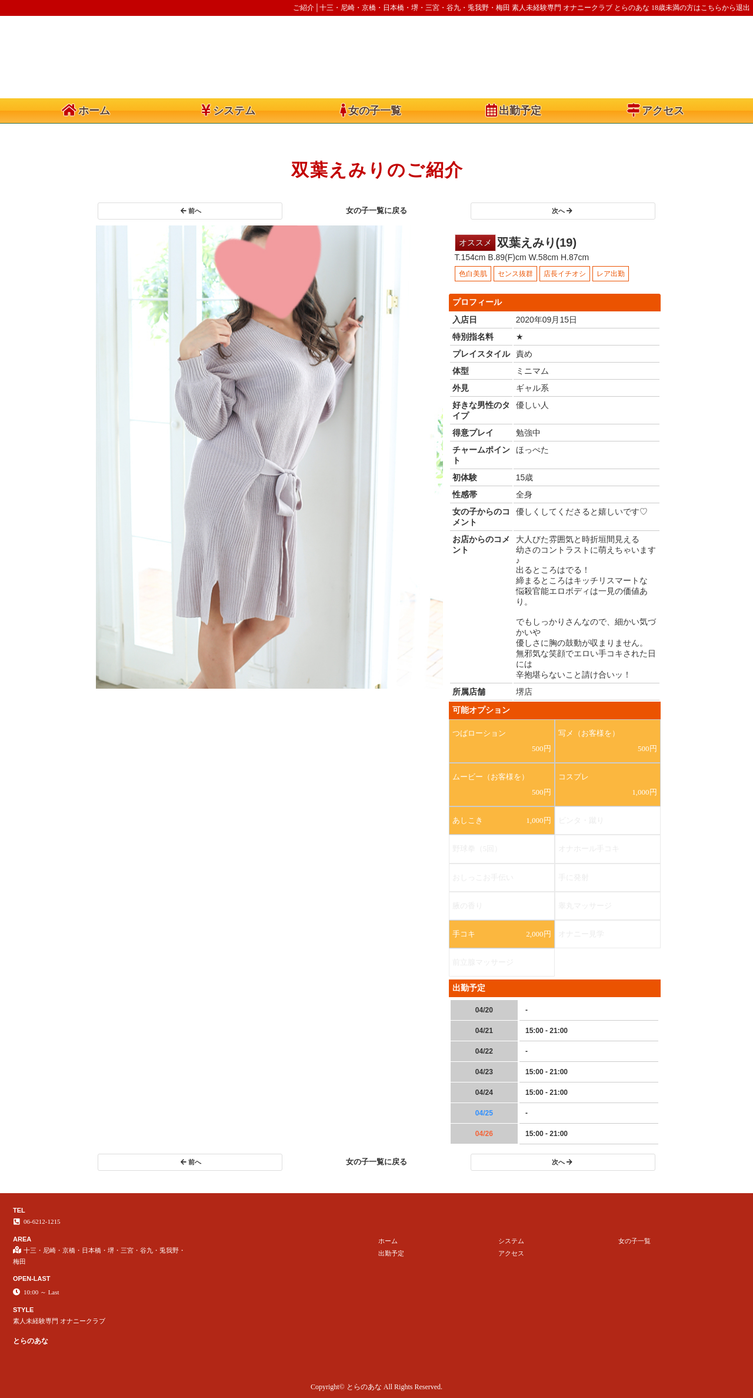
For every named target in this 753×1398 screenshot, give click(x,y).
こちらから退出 (725, 8)
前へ (191, 210)
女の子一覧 (370, 110)
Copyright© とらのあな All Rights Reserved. (376, 1387)
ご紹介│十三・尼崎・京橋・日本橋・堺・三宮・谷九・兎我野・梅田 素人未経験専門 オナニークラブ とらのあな (471, 8)
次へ (562, 210)
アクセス (655, 110)
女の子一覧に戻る (376, 210)
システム (228, 110)
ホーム (86, 110)
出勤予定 (513, 110)
